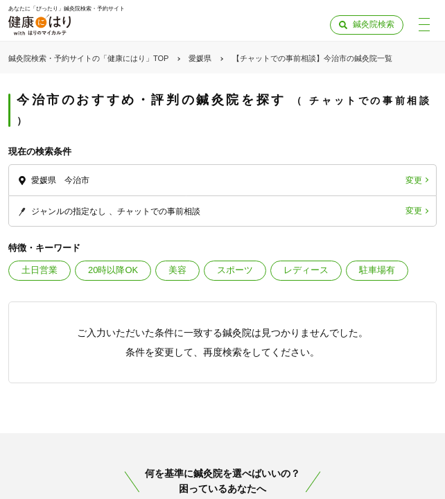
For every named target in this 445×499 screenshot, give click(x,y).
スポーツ (235, 270)
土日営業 (39, 270)
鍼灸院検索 (373, 24)
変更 (413, 180)
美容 (177, 270)
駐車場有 (377, 270)
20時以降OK (113, 270)
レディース (306, 270)
